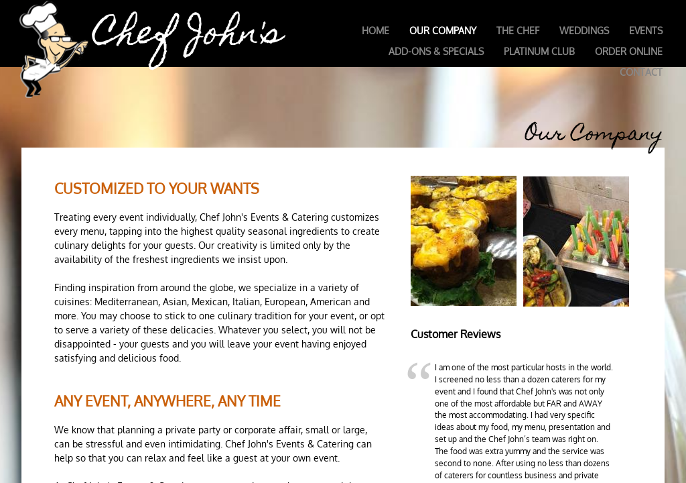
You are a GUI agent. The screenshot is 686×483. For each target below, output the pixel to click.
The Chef (517, 30)
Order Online (629, 51)
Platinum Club (539, 51)
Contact (641, 72)
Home (375, 30)
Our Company (442, 30)
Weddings (584, 30)
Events (646, 30)
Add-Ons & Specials (436, 51)
